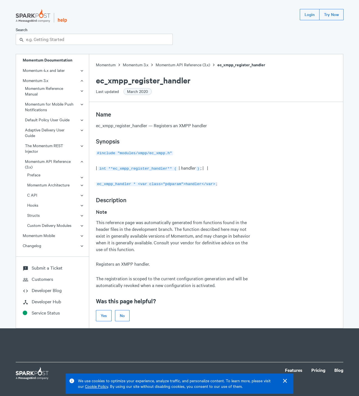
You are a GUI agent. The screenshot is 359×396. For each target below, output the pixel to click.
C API (32, 195)
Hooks (32, 205)
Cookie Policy (96, 386)
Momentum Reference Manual (44, 91)
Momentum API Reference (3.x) (48, 164)
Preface (33, 174)
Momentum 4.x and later (44, 70)
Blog (338, 368)
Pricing (318, 368)
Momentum (106, 64)
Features (293, 368)
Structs (33, 215)
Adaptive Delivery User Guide (45, 132)
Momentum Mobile (39, 235)
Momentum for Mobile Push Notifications (49, 106)
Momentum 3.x (35, 80)
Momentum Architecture (48, 185)
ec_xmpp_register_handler (241, 64)
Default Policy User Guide (47, 119)
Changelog (32, 245)
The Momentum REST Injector (44, 148)
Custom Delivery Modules (49, 225)
